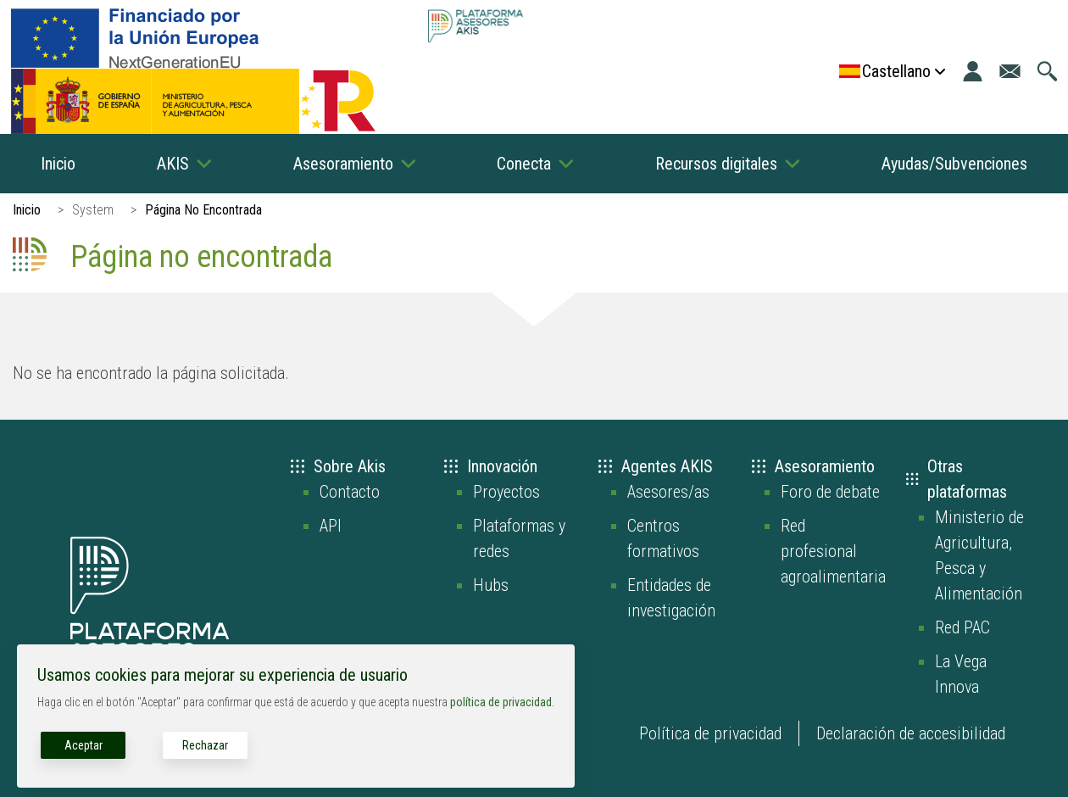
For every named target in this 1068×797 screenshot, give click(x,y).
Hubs (491, 585)
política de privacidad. (502, 702)
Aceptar (83, 745)
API (331, 526)
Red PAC (962, 627)
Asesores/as (668, 492)
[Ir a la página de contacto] (1010, 71)
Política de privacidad (710, 733)
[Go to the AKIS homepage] (475, 25)
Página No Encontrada (203, 210)
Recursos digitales (716, 163)
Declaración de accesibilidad (910, 733)
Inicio (58, 163)
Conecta (524, 163)
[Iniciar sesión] (972, 71)
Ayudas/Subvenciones (954, 163)
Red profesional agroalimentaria (833, 551)
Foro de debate (830, 492)
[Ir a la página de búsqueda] (1047, 71)
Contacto (350, 492)
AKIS (173, 163)
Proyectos (506, 492)
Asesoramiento (343, 163)
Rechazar (205, 745)
